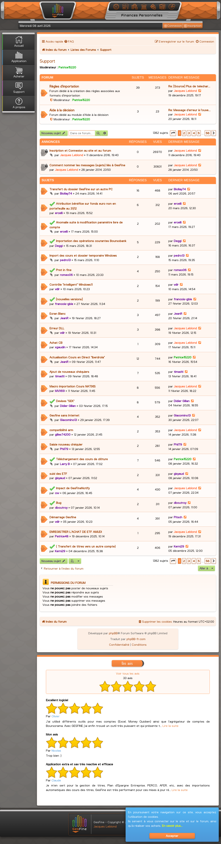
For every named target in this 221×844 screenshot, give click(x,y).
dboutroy (61, 507)
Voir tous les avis (127, 673)
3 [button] (189, 133)
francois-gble (64, 304)
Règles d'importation (64, 86)
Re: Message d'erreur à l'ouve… (189, 110)
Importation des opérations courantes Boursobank (91, 241)
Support (47, 61)
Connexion (173, 26)
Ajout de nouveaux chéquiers (69, 371)
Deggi (59, 245)
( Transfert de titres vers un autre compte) (86, 546)
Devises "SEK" (65, 401)
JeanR (64, 318)
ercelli (59, 213)
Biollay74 (66, 193)
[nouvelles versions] (69, 299)
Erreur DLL (56, 328)
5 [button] (199, 133)
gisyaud (60, 478)
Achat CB (55, 342)
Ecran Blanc (57, 313)
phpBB (113, 633)
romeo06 (66, 274)
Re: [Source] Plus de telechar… (189, 86)
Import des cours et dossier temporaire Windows (83, 255)
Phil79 (64, 449)
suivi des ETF (58, 473)
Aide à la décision (61, 110)
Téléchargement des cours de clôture (82, 459)
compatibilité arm (61, 430)
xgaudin (60, 347)
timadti (59, 376)
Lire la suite (170, 725)
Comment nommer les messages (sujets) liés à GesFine (87, 165)
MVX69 (60, 390)
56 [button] (207, 133)
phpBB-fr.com (136, 639)
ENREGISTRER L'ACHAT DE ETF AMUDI (75, 531)
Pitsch (178, 517)
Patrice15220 (67, 67)
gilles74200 (62, 434)
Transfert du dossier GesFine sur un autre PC (81, 189)
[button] (173, 133)
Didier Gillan (68, 405)
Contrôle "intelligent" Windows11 (71, 284)
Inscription (192, 26)
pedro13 (65, 260)
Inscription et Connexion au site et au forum (80, 150)
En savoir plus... (172, 825)
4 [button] (194, 133)
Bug (58, 502)
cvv (57, 493)
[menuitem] (69, 41)
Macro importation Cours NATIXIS (72, 386)
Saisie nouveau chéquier (65, 444)
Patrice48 (61, 536)
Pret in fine (63, 270)
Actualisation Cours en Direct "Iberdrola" (77, 357)
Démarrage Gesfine (62, 517)
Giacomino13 (68, 420)
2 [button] (184, 133)
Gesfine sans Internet (64, 415)
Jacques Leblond (185, 90)
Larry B (65, 464)
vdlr (57, 289)
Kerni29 (60, 551)
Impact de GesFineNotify (73, 488)
